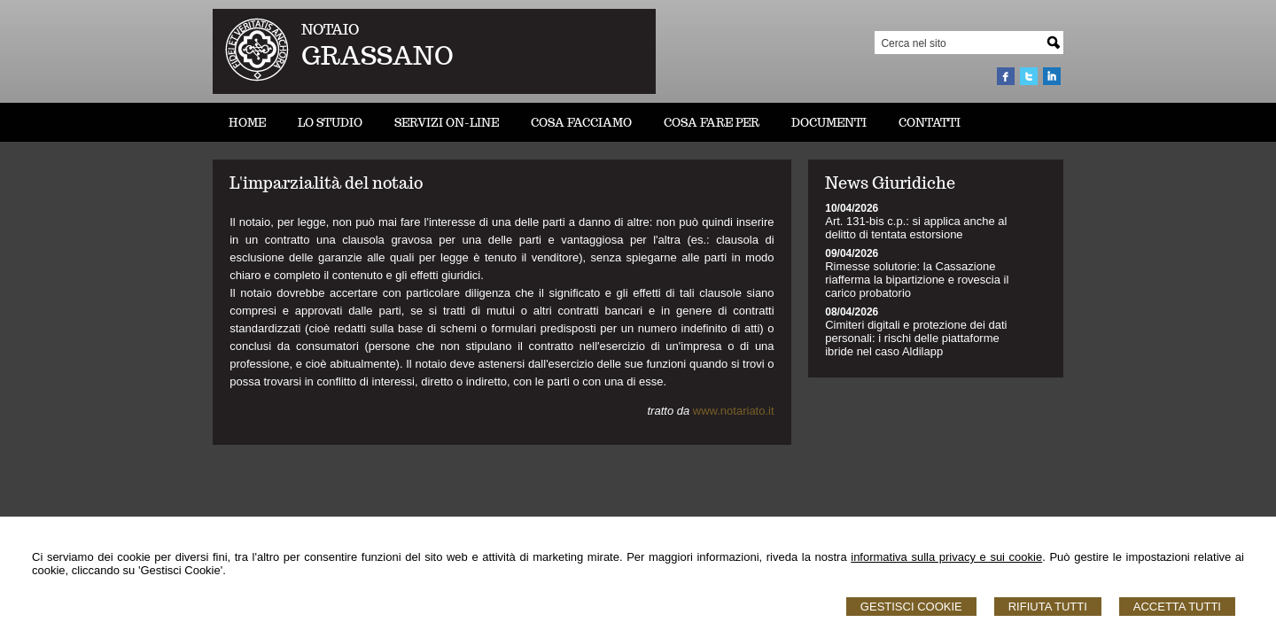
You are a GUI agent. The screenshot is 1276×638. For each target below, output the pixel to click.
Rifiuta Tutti (1047, 606)
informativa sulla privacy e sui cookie (946, 557)
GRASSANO (377, 55)
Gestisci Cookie (911, 606)
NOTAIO (330, 29)
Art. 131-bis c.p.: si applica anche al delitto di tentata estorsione (916, 227)
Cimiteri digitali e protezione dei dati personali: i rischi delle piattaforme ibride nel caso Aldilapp (916, 338)
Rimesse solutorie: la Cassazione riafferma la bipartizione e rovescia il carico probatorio (916, 280)
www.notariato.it (733, 410)
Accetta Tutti (1177, 606)
